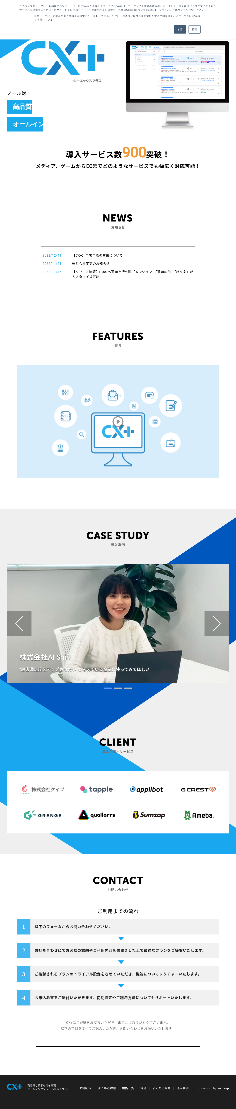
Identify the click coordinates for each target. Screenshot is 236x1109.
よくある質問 (162, 1088)
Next (216, 623)
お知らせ (86, 1088)
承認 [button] (180, 29)
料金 (143, 1088)
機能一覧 (128, 1088)
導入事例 (183, 1088)
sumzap (213, 1088)
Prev (19, 623)
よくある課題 (107, 1088)
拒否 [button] (194, 29)
